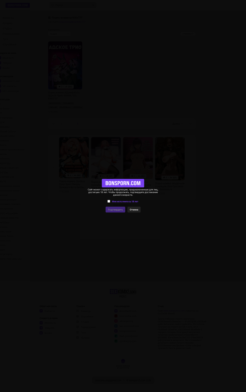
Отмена (134, 209)
